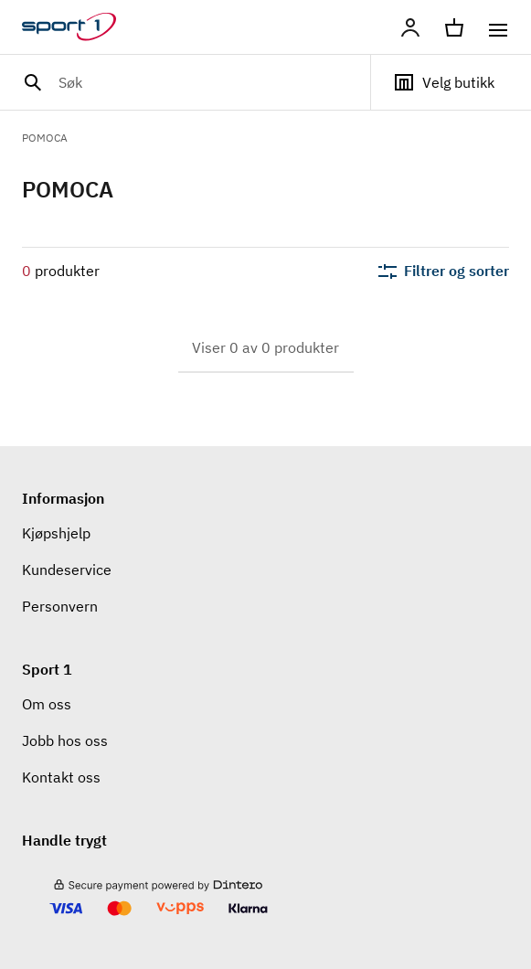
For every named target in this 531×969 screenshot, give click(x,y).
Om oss (46, 704)
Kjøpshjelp (56, 533)
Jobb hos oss (65, 740)
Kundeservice (67, 569)
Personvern (60, 606)
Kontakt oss (61, 777)
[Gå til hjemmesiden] (80, 27)
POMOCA (45, 137)
